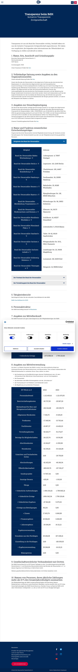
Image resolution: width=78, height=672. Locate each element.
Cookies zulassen (62, 348)
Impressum (64, 670)
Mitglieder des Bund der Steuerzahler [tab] (26, 141)
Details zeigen (67, 343)
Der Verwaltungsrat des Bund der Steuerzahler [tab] (29, 283)
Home (51, 670)
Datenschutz (56, 670)
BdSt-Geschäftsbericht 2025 (19, 300)
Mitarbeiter (33, 309)
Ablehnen (15, 348)
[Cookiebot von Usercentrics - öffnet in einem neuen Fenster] (67, 322)
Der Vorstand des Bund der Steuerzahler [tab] (27, 278)
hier (30, 68)
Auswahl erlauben (39, 348)
